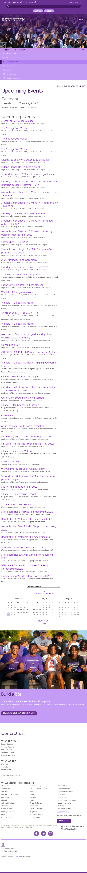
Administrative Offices (9, 794)
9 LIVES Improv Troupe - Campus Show (23, 468)
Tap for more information (13, 50)
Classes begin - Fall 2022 (15, 242)
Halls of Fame (6, 817)
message (17, 856)
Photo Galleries (9, 74)
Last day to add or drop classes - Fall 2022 (24, 267)
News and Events (10, 54)
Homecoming (35, 786)
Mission (33, 797)
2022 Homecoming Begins (16, 504)
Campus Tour (6, 809)
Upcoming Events (10, 62)
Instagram (50, 833)
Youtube (43, 833)
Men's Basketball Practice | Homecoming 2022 (27, 511)
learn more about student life (18, 713)
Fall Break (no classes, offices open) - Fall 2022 (27, 436)
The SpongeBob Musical (14, 128)
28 (27, 612)
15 (8, 610)
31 (14, 614)
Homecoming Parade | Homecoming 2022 (25, 576)
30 (12, 614)
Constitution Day (10, 345)
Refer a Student (36, 809)
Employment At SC (8, 812)
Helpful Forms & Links (38, 789)
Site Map (4, 764)
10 (15, 607)
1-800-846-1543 (75, 2)
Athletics (4, 806)
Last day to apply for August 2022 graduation (26, 159)
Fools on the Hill (10, 461)
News (5, 58)
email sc (64, 820)
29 (8, 614)
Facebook (36, 833)
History (32, 792)
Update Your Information (67, 800)
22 (8, 612)
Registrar (33, 812)
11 (18, 607)
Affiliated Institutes (8, 803)
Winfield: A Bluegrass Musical (17, 292)
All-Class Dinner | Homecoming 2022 (22, 547)
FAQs (3, 814)
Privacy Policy (6, 770)
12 (21, 607)
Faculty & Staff (6, 750)
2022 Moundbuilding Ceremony (19, 260)
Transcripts (62, 797)
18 (18, 610)
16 (12, 610)
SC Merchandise (36, 814)
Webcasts (7, 70)
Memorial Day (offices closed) (17, 121)
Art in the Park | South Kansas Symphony (23, 426)
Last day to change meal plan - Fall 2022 (23, 213)
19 (21, 610)
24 (15, 612)
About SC (5, 786)
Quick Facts (34, 806)
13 (24, 607)
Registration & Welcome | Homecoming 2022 (26, 519)
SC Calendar (29, 2)
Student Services (64, 789)
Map (5, 2)
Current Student (7, 747)
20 (24, 610)
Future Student (7, 744)
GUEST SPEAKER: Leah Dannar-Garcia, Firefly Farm (29, 352)
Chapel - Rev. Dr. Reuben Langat (19, 376)
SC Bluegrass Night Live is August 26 (21, 274)
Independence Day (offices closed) (20, 167)
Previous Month (44, 594)
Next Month (44, 621)
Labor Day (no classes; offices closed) (22, 285)
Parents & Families (8, 755)
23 (12, 612)
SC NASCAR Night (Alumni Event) (19, 313)
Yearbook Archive (64, 809)
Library (32, 794)
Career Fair (7, 415)
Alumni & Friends (8, 753)
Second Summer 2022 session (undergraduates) (28, 174)
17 (14, 610)
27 (24, 612)
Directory (16, 2)
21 (27, 610)
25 (18, 612)
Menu (81, 19)
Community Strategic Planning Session (22, 397)
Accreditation (6, 767)
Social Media (8, 66)
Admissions (5, 797)
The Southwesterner (11, 78)
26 (21, 612)
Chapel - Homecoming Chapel (18, 494)
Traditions (62, 794)
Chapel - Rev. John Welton (16, 451)
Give (49, 11)
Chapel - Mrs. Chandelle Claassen (20, 405)
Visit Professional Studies (11, 776)
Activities (4, 792)
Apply (38, 11)
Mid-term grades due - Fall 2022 (19, 486)
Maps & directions (25, 856)
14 (27, 607)
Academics (5, 789)
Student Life (62, 786)
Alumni (4, 800)
